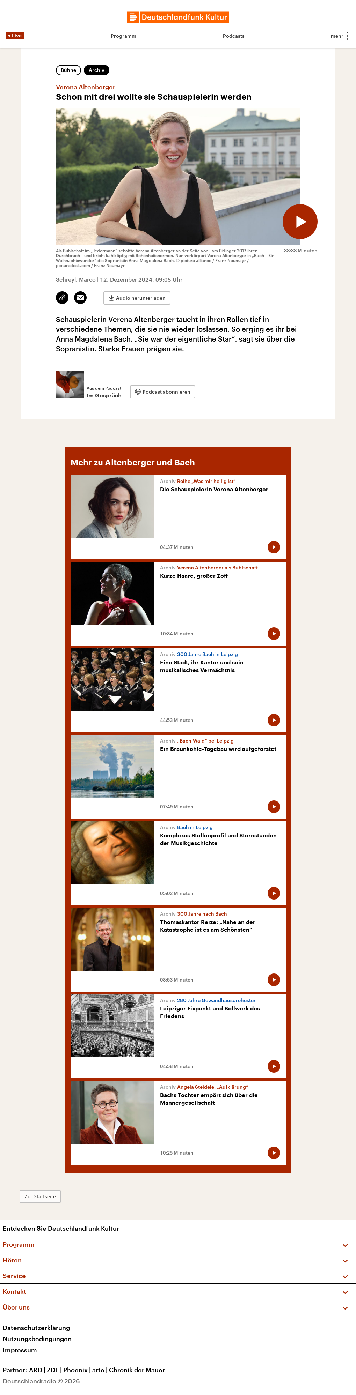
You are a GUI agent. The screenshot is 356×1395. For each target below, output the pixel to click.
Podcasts (234, 36)
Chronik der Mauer (137, 1370)
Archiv (96, 70)
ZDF (55, 1370)
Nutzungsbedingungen (37, 1339)
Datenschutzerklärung (36, 1327)
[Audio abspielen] (300, 221)
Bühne (68, 70)
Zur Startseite (40, 1196)
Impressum (20, 1350)
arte (100, 1370)
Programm (123, 36)
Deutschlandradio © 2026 (41, 1381)
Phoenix (77, 1370)
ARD (38, 1370)
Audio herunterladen (141, 298)
